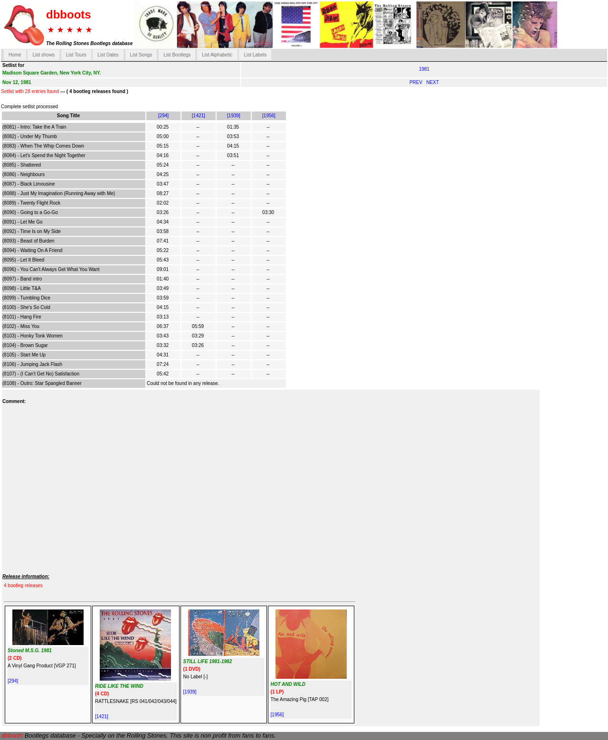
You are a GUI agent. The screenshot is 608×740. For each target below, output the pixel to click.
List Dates (107, 54)
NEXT (432, 82)
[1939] (233, 115)
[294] (163, 115)
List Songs (141, 54)
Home (15, 54)
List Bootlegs (176, 54)
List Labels (255, 54)
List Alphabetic (217, 54)
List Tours (76, 54)
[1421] (198, 115)
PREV (416, 82)
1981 (424, 69)
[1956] (269, 115)
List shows (43, 54)
